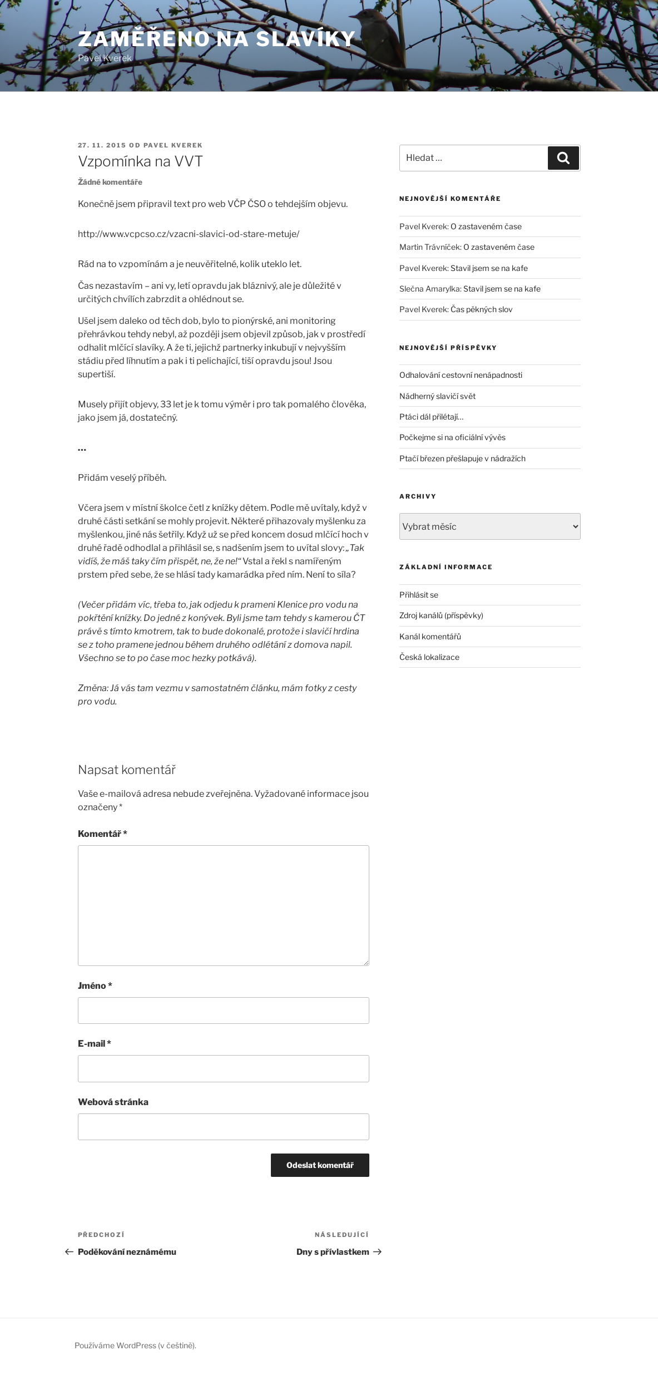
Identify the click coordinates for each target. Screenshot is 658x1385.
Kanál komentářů (430, 636)
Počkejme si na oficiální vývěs (452, 437)
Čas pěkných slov (482, 309)
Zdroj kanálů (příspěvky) (441, 615)
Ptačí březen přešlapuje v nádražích (462, 458)
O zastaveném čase (486, 226)
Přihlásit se (418, 594)
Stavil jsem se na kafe (489, 268)
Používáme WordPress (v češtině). (135, 1345)
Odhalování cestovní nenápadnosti (460, 374)
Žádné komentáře (110, 182)
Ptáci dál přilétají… (431, 416)
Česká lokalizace (429, 657)
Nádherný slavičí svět (437, 396)
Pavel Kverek (174, 145)
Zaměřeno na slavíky (218, 39)
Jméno (95, 985)
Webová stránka (113, 1102)
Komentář (102, 834)
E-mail (94, 1043)
